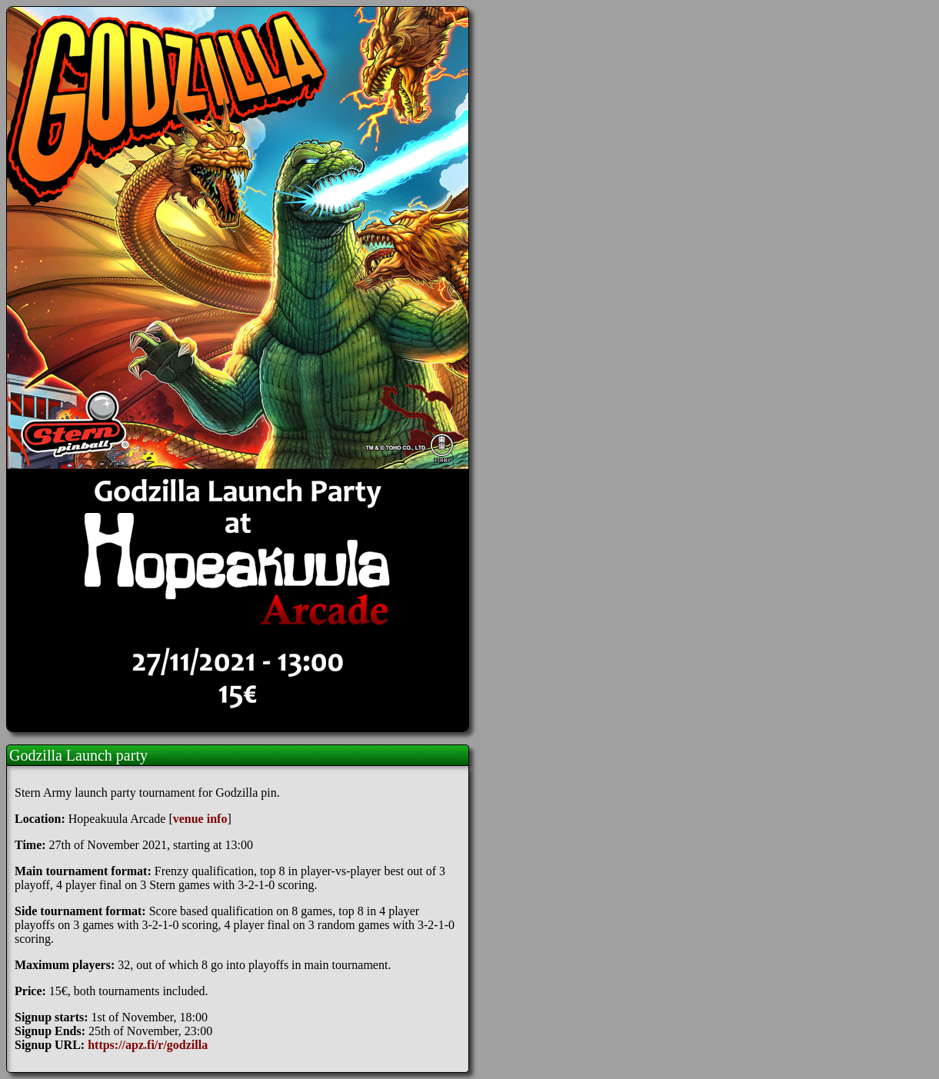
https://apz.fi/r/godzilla (148, 1044)
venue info (200, 818)
